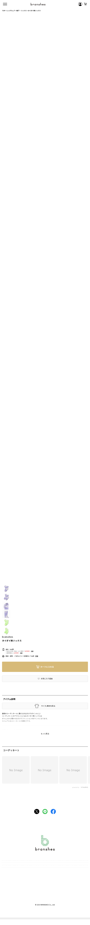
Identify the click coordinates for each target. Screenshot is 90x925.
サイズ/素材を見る (48, 706)
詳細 (32, 651)
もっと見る (45, 734)
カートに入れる (47, 667)
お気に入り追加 (47, 679)
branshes (7, 636)
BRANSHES (45, 905)
